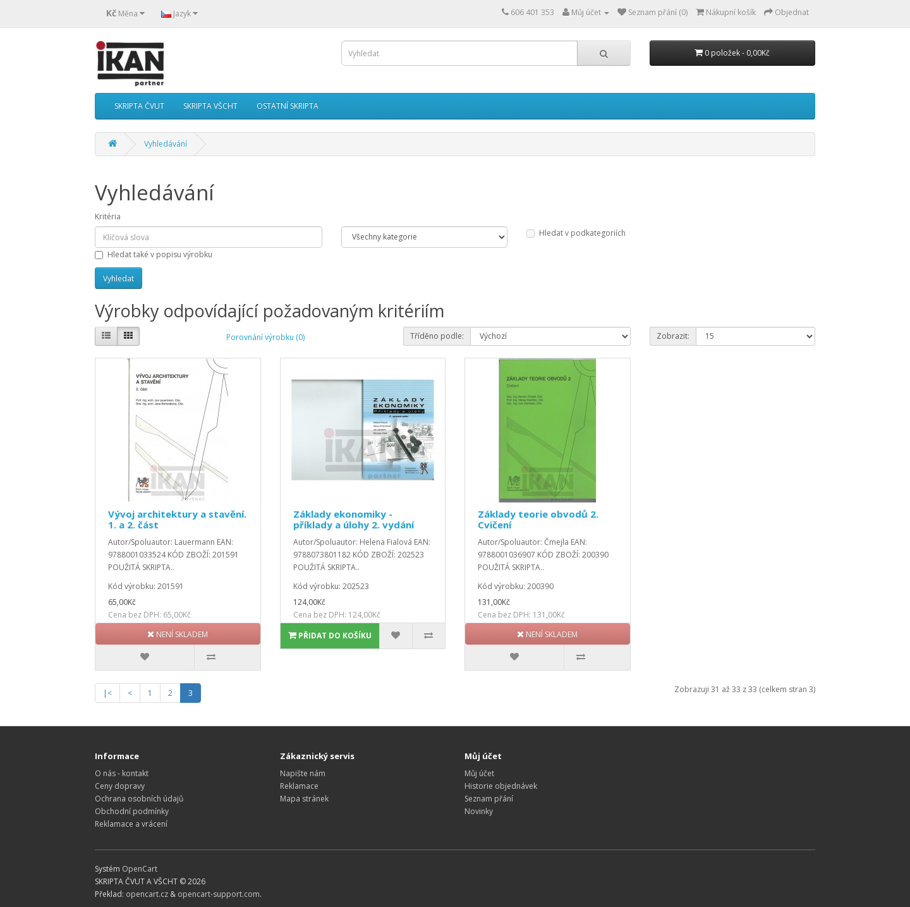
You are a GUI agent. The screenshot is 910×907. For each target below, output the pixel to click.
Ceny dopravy (120, 786)
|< (107, 693)
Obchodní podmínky (132, 811)
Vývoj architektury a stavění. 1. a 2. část (177, 519)
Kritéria (108, 216)
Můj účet (479, 773)
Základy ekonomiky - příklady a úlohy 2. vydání (353, 519)
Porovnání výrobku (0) (265, 337)
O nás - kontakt (122, 773)
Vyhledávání (165, 143)
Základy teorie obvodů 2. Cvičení (538, 519)
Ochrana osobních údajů (139, 798)
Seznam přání (488, 798)
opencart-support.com (219, 894)
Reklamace (299, 786)
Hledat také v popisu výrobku (153, 254)
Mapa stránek (304, 798)
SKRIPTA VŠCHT (210, 105)
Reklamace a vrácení (131, 824)
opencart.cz (147, 894)
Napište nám (302, 773)
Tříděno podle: (437, 336)
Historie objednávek (500, 786)
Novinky (478, 811)
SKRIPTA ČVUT (139, 105)
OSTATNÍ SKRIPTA (287, 105)
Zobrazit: (673, 336)
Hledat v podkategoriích (576, 233)
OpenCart (139, 868)
